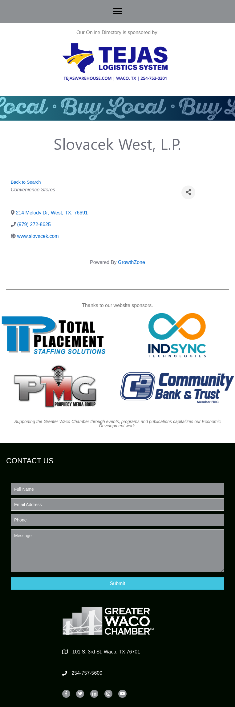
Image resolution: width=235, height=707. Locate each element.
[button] (117, 583)
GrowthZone (131, 262)
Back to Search (26, 182)
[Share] (188, 192)
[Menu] (118, 11)
